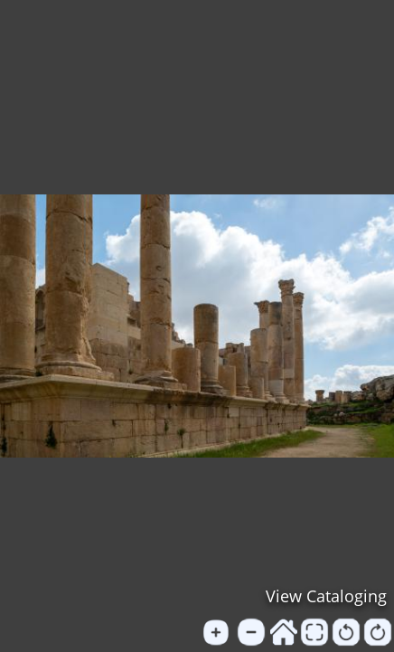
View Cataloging (326, 596)
